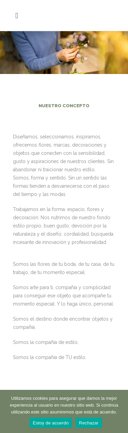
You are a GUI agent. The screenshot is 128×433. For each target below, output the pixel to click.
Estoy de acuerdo (51, 422)
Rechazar (89, 422)
